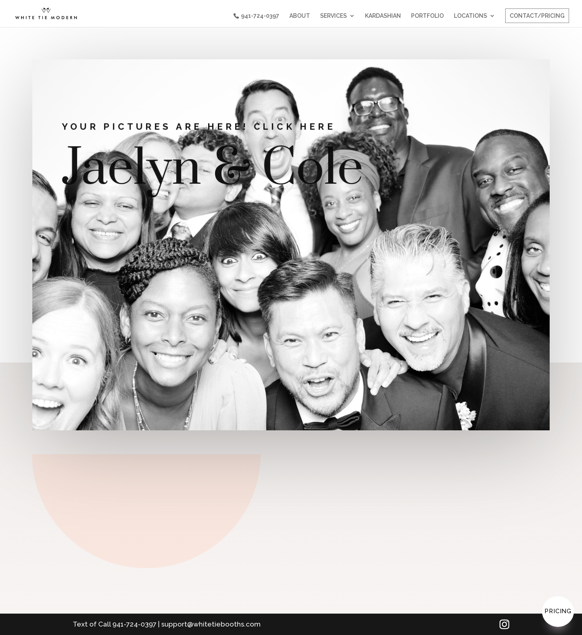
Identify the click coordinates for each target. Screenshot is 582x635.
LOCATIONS (470, 16)
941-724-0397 (260, 16)
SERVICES (333, 16)
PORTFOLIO (427, 16)
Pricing (557, 611)
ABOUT (299, 16)
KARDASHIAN (383, 16)
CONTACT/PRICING (537, 16)
